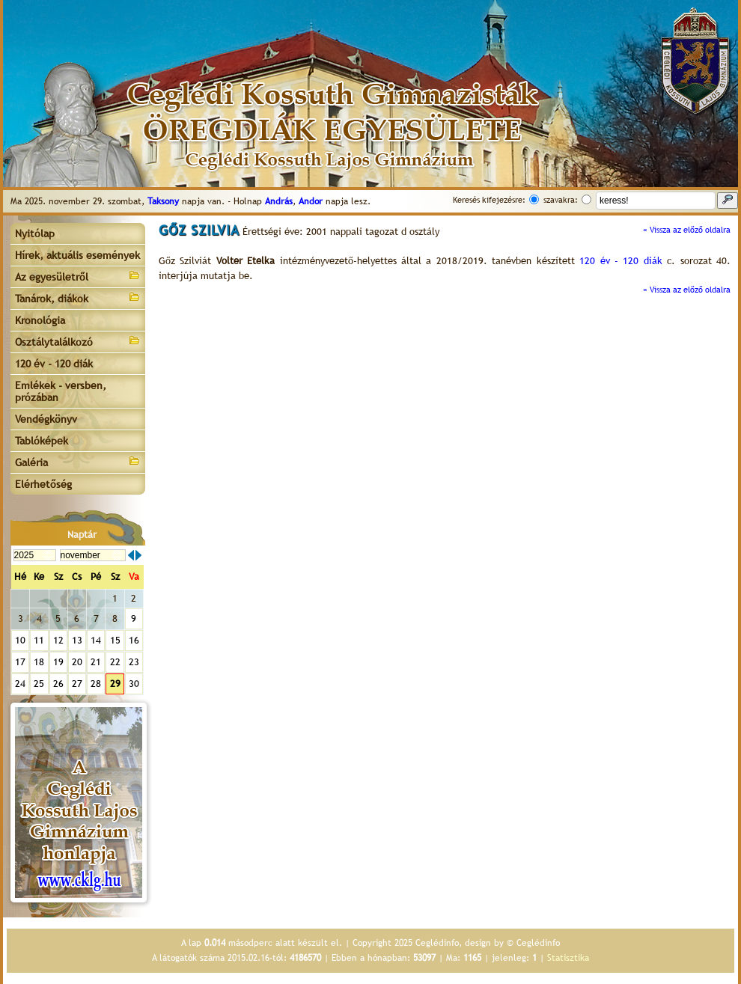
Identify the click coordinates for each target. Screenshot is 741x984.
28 (96, 683)
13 (77, 640)
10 (20, 640)
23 (134, 661)
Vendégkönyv (46, 419)
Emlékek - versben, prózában (60, 391)
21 (96, 661)
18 (39, 661)
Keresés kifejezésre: (489, 199)
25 (39, 683)
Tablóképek (41, 441)
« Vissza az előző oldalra (687, 229)
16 (134, 640)
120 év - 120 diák (54, 364)
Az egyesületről (78, 276)
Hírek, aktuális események (77, 255)
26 (58, 683)
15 (115, 640)
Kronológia (40, 320)
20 (77, 661)
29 (115, 683)
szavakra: (560, 199)
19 (58, 661)
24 (20, 683)
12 (58, 640)
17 (20, 661)
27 (77, 683)
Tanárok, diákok (78, 297)
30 (134, 683)
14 (96, 640)
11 (39, 640)
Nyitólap (35, 233)
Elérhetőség (43, 484)
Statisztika (568, 958)
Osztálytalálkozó (78, 341)
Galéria (78, 461)
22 (115, 661)
